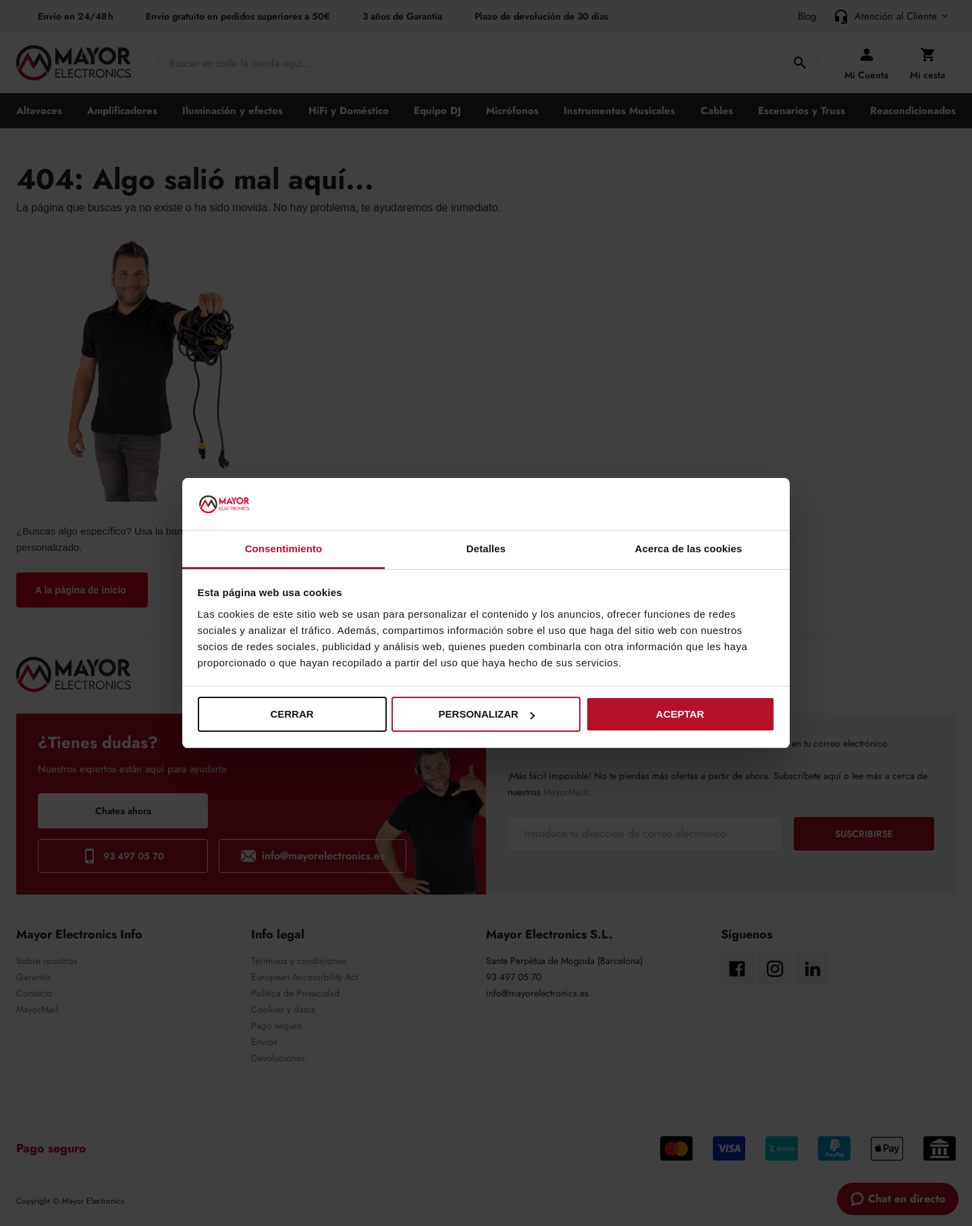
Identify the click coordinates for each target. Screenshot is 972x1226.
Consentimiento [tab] (284, 548)
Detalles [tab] (486, 548)
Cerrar (291, 714)
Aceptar (680, 714)
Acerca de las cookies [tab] (688, 548)
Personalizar (487, 714)
